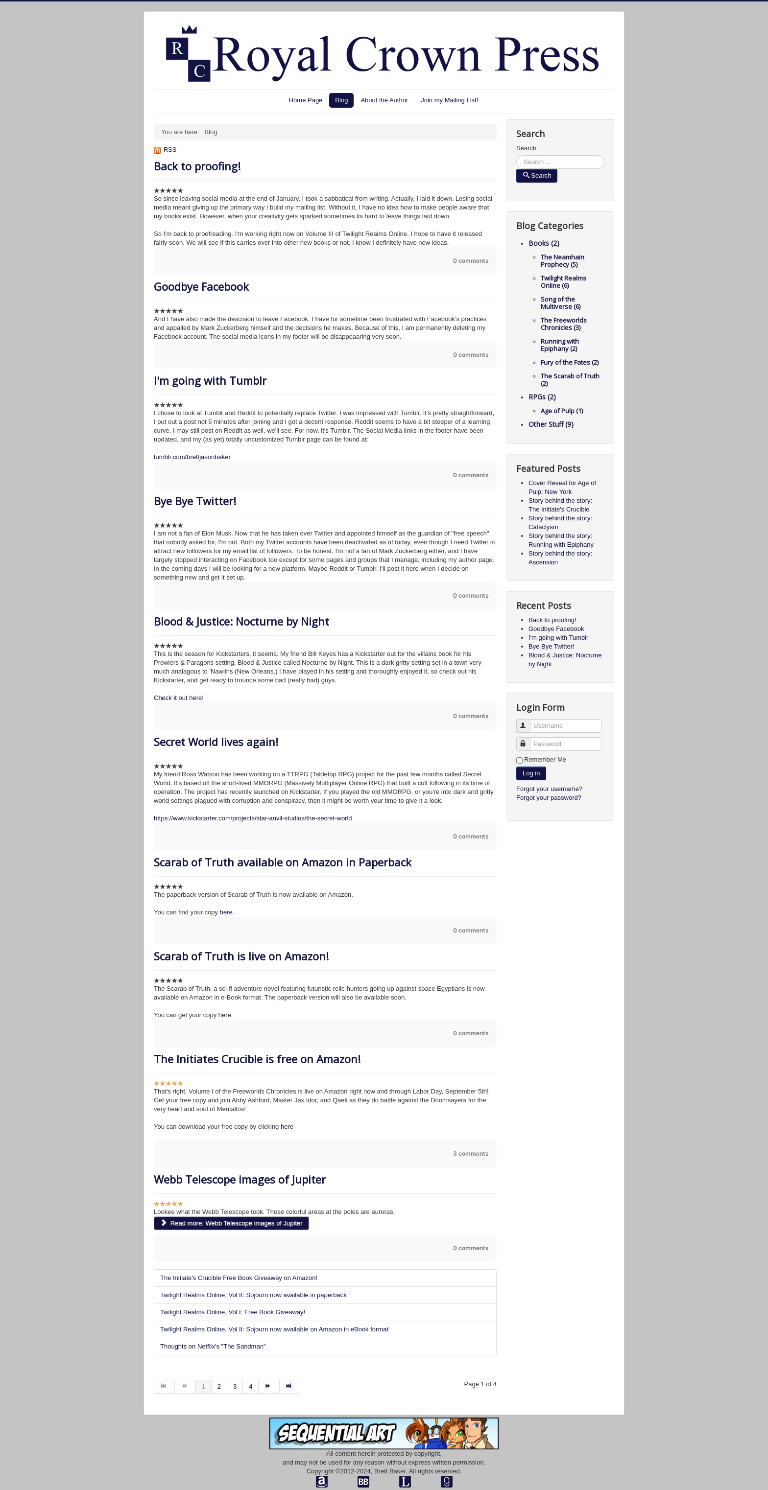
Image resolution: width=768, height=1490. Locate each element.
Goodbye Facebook (201, 286)
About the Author (384, 100)
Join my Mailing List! (449, 100)
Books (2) (543, 243)
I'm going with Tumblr (210, 380)
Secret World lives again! (216, 741)
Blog (341, 100)
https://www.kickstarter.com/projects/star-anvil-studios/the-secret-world (253, 818)
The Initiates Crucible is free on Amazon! (257, 1058)
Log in (531, 773)
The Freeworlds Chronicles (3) (564, 324)
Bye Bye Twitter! (195, 500)
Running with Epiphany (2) (560, 345)
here (226, 912)
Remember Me (545, 759)
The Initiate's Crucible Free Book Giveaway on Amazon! (238, 1277)
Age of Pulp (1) (562, 410)
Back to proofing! (197, 166)
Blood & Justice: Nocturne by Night (241, 621)
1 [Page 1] (203, 1386)
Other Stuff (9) (551, 424)
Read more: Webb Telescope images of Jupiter (231, 1223)
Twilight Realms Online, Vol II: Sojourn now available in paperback (253, 1295)
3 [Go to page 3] (235, 1386)
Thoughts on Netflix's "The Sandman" (213, 1346)
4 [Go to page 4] (250, 1386)
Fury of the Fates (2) (570, 362)
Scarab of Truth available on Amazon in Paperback (282, 862)
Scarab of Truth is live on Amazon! (241, 956)
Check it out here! (179, 697)
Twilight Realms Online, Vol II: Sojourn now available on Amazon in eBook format (274, 1329)
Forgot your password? (548, 797)
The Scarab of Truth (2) (570, 380)
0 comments (471, 260)
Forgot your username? (549, 788)
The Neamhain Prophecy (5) (562, 261)
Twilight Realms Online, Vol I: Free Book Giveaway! (232, 1312)
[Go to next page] (269, 1387)
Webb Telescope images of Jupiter (240, 1179)
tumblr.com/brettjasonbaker (192, 457)
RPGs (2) (542, 396)
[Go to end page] (290, 1387)
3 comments (471, 1153)
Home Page (306, 100)
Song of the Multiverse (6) (560, 303)
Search (526, 148)
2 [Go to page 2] (219, 1386)
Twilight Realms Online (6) (563, 282)
